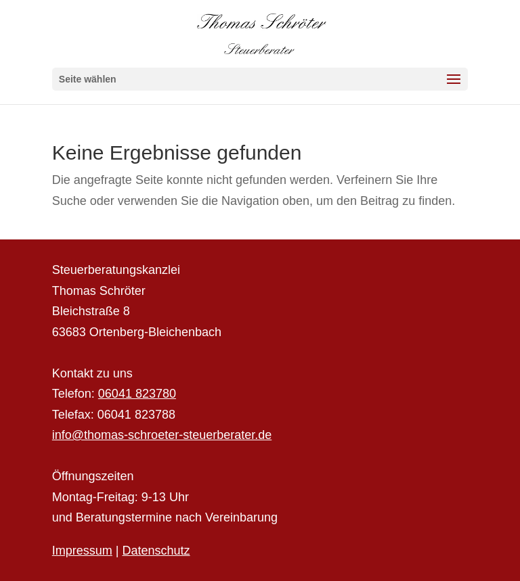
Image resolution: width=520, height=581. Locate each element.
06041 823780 (137, 393)
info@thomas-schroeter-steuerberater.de (162, 435)
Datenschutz (156, 550)
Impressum (82, 550)
